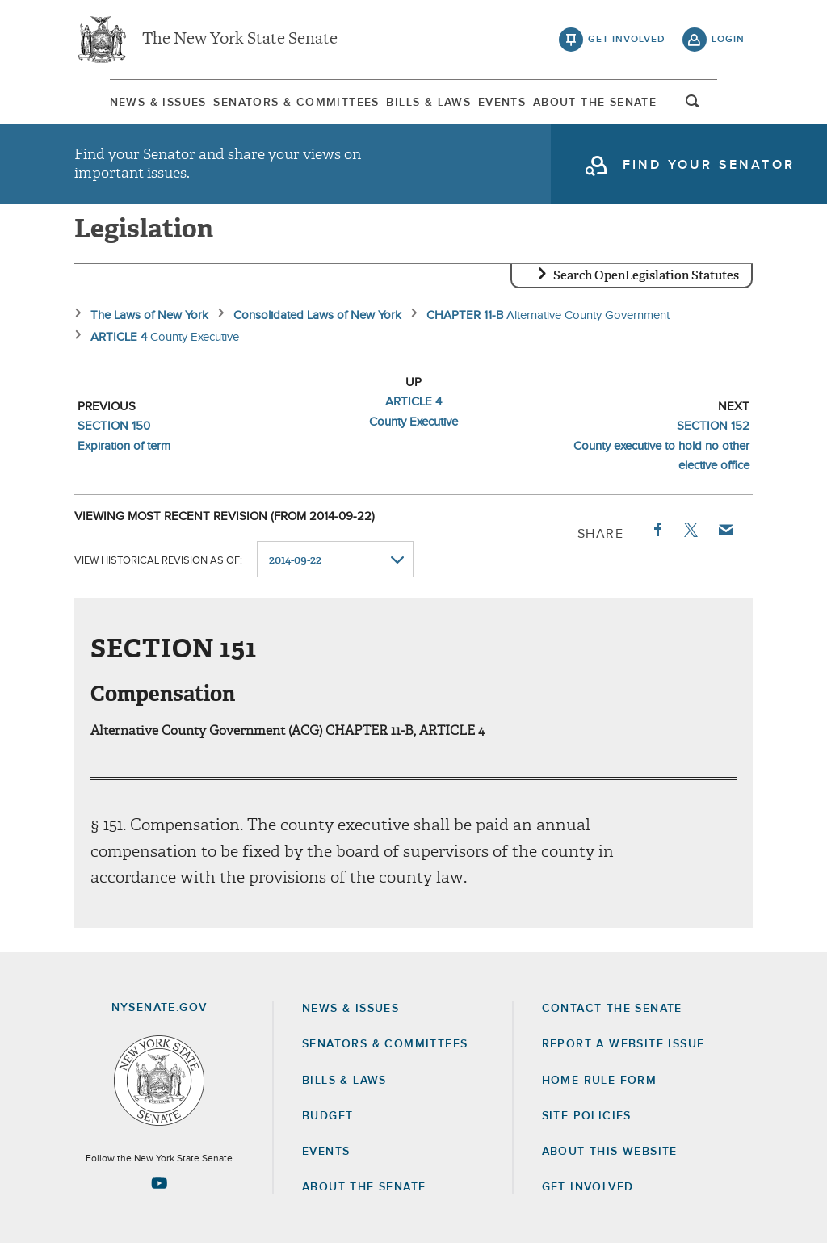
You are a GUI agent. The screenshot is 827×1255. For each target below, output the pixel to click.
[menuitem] (122, 104)
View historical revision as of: (158, 571)
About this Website (610, 1163)
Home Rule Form (599, 1092)
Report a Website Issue (623, 1055)
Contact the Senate (612, 1020)
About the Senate (364, 1198)
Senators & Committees (276, 104)
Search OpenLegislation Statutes (646, 287)
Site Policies (587, 1127)
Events (514, 104)
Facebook (656, 541)
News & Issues (122, 104)
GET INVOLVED (588, 1198)
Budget (327, 1127)
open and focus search (728, 107)
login (728, 40)
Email (725, 541)
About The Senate (622, 104)
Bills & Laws (425, 104)
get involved (626, 40)
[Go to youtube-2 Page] (159, 1194)
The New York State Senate (240, 40)
